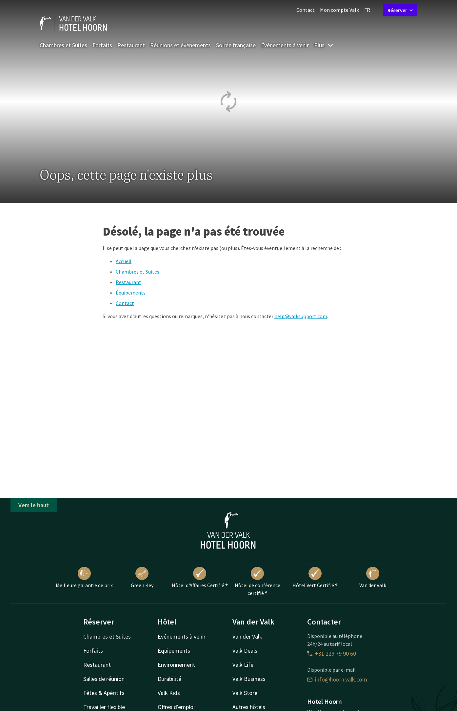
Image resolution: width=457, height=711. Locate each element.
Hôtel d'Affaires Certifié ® (200, 577)
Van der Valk (372, 577)
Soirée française (236, 45)
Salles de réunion (104, 678)
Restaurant (131, 45)
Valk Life (242, 664)
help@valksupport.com (300, 316)
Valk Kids (169, 693)
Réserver (400, 10)
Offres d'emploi (176, 707)
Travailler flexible (104, 707)
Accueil (123, 261)
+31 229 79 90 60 (331, 653)
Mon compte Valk (339, 10)
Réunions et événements (180, 45)
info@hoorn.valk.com (337, 679)
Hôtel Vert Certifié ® (315, 577)
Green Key (142, 577)
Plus (324, 45)
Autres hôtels (248, 707)
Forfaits (102, 45)
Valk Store (244, 693)
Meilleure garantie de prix (84, 577)
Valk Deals (244, 650)
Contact (305, 10)
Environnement (176, 664)
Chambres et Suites (63, 45)
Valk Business (249, 678)
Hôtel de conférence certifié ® (257, 581)
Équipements (131, 292)
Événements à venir (285, 45)
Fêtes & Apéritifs (104, 693)
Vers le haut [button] (33, 505)
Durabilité (169, 678)
